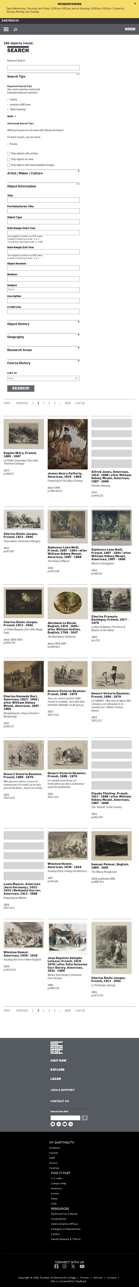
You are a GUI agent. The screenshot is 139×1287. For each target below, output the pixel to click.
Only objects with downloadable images (32, 165)
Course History (18, 363)
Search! (20, 388)
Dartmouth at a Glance (64, 1213)
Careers (55, 1234)
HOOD (130, 29)
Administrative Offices (64, 1223)
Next (68, 403)
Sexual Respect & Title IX (66, 1239)
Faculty (53, 1152)
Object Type (14, 217)
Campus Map (58, 1183)
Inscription (14, 296)
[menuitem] (69, 1155)
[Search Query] (65, 1117)
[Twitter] (73, 1266)
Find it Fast (61, 1173)
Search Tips (16, 77)
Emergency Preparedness (66, 1229)
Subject (12, 285)
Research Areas (19, 350)
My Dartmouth (61, 1142)
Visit (54, 1203)
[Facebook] (56, 1266)
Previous (22, 403)
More (10, 117)
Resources (60, 1208)
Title (10, 195)
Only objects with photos (24, 153)
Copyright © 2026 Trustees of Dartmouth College (47, 1277)
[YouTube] (82, 1266)
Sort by (12, 373)
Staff (52, 1157)
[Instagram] (64, 1266)
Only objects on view (22, 159)
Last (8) (80, 403)
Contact (111, 1277)
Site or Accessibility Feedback (69, 1281)
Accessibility (58, 1218)
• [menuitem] (78, 1277)
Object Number (16, 263)
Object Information (21, 186)
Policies (98, 1277)
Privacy (84, 1277)
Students (54, 1147)
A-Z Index (56, 1178)
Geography (15, 337)
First (7, 403)
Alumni (53, 1163)
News (54, 1198)
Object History (18, 324)
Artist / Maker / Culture (25, 173)
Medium (12, 274)
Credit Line (14, 307)
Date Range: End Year (20, 247)
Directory (56, 1188)
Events (55, 1193)
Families (54, 1168)
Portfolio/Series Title (20, 206)
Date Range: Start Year (21, 228)
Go (85, 1117)
